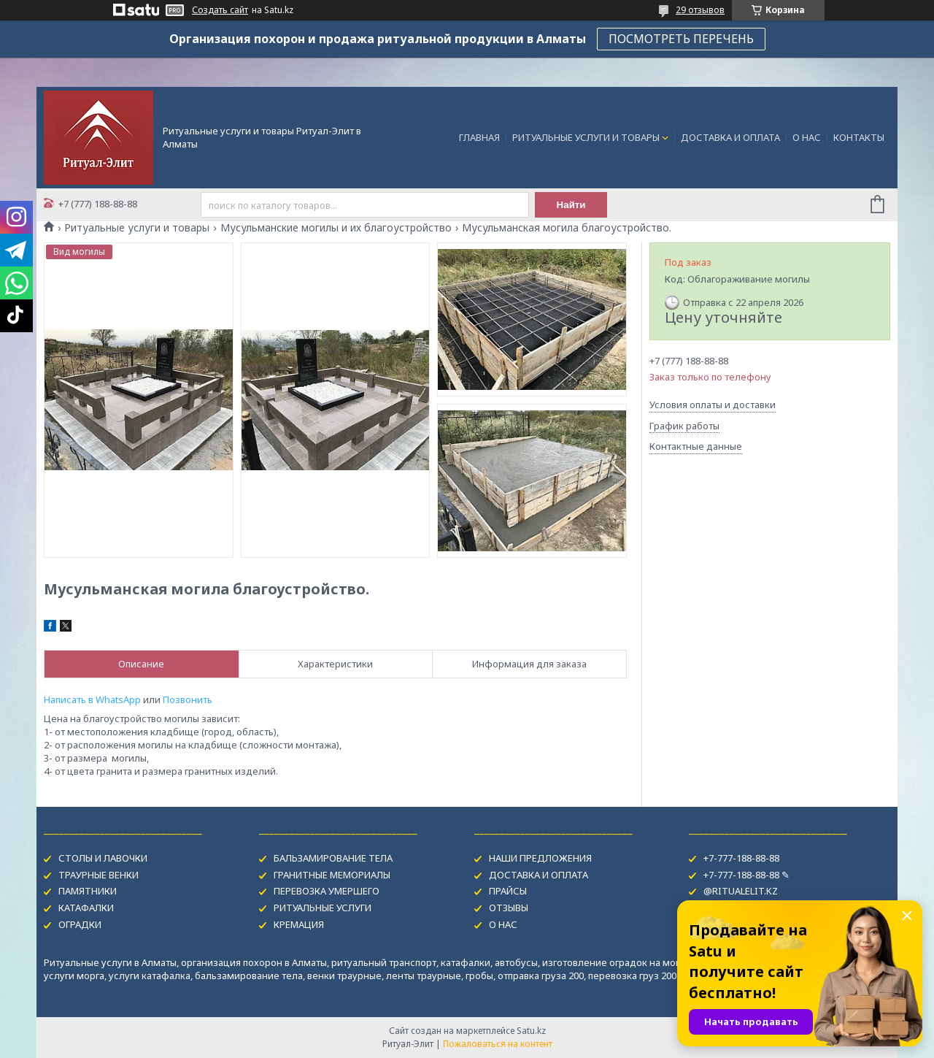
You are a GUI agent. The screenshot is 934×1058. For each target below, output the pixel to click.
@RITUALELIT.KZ (740, 890)
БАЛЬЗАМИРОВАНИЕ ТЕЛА (333, 858)
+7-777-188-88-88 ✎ (746, 874)
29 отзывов (700, 10)
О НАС (806, 137)
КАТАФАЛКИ (86, 907)
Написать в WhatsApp (92, 699)
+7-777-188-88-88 (741, 858)
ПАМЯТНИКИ (87, 890)
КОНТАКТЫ (858, 137)
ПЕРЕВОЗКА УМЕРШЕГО (326, 890)
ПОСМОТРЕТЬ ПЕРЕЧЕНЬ (681, 39)
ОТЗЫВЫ (508, 907)
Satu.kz (531, 1030)
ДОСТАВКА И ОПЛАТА (730, 137)
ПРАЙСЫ (508, 890)
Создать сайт (220, 10)
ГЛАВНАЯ (479, 137)
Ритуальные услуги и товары (136, 227)
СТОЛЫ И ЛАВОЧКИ (102, 858)
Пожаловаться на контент (497, 1044)
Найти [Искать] (571, 204)
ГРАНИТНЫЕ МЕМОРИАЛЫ (332, 874)
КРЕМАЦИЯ (299, 924)
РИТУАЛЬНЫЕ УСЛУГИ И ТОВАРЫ (586, 137)
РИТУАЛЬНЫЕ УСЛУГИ (322, 907)
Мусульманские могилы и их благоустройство (336, 227)
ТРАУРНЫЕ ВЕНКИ (98, 874)
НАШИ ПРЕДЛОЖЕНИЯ (540, 858)
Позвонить (187, 699)
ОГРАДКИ (79, 924)
